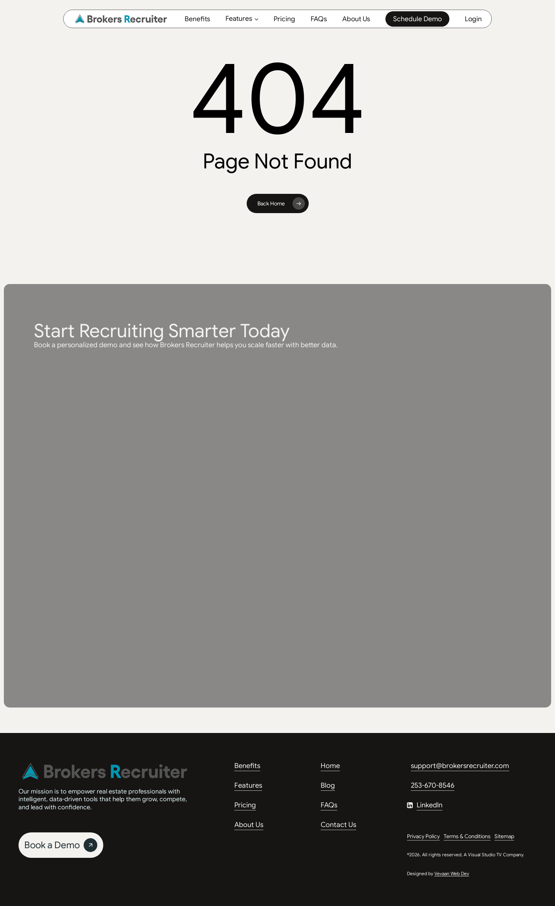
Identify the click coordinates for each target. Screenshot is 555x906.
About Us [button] (248, 824)
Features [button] (248, 785)
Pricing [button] (245, 805)
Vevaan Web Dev (451, 873)
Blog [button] (328, 785)
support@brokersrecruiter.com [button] (460, 765)
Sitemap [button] (504, 836)
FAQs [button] (329, 805)
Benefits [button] (247, 765)
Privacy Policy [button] (423, 836)
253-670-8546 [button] (432, 785)
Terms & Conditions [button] (467, 836)
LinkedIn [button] (429, 805)
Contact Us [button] (338, 824)
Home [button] (330, 765)
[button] (61, 845)
